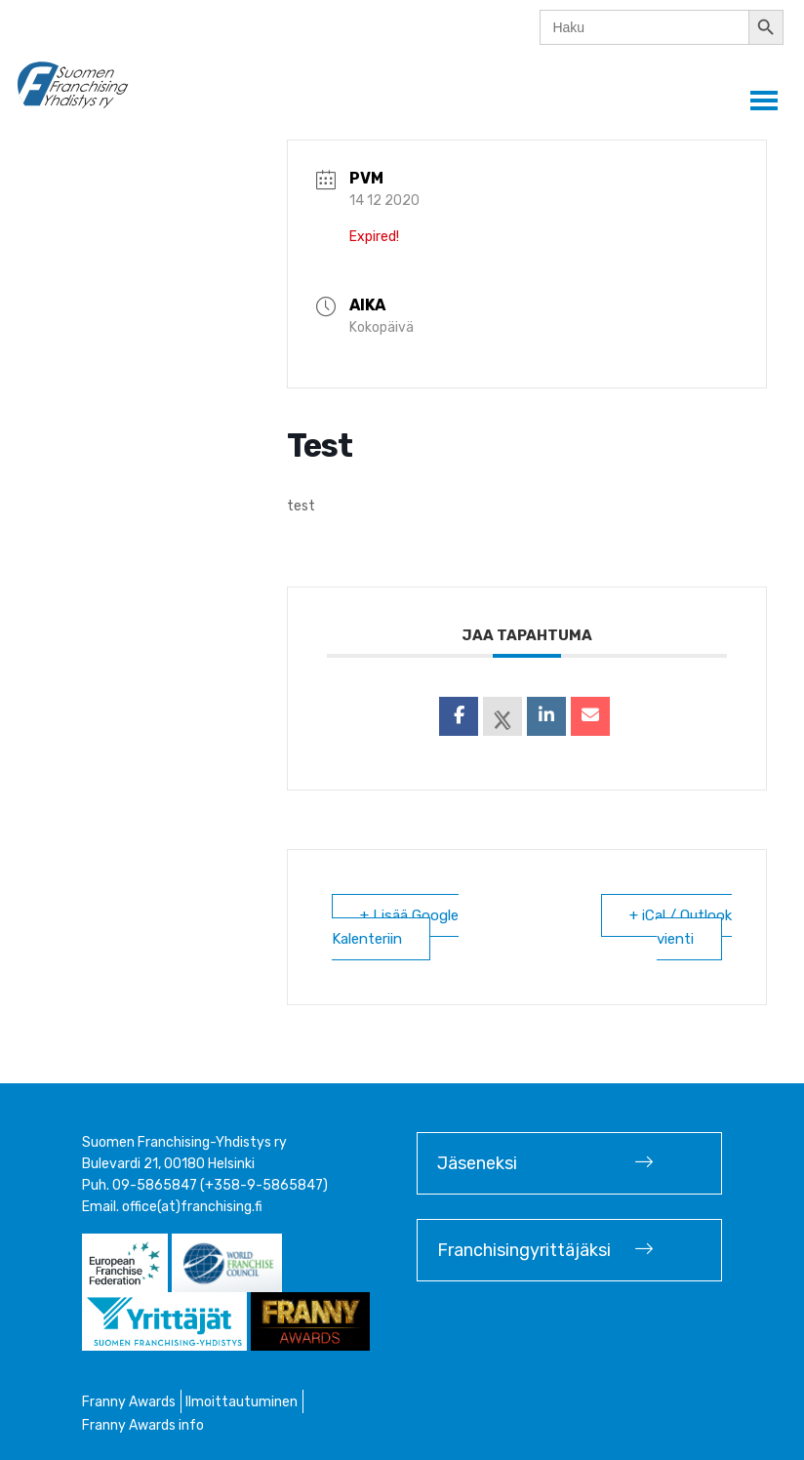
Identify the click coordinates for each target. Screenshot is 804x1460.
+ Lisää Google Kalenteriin (395, 927)
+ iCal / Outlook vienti (680, 927)
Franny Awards (129, 1402)
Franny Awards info (143, 1425)
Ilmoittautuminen (241, 1402)
